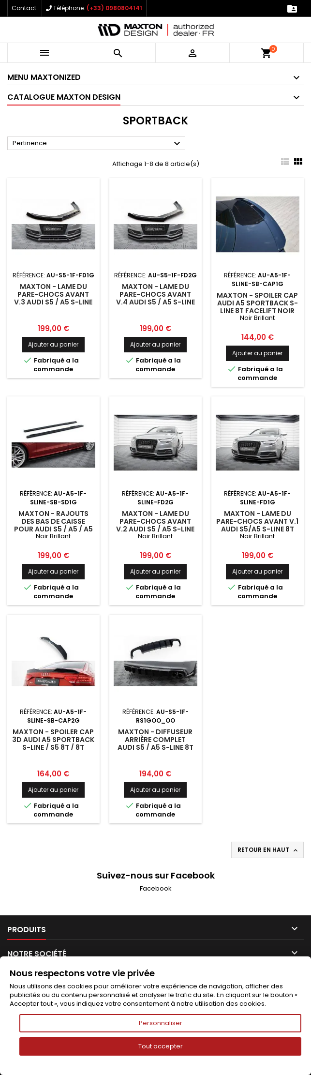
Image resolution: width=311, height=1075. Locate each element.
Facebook (156, 888)
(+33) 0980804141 (114, 8)
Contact (24, 8)
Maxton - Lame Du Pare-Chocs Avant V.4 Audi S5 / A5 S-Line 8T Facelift (155, 298)
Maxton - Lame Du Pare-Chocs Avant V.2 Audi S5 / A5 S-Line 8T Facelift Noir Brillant (155, 529)
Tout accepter (160, 1046)
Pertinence (98, 144)
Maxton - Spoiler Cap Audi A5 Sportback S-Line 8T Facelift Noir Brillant (257, 306)
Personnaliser (160, 1023)
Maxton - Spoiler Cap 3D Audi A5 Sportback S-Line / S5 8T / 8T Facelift (53, 743)
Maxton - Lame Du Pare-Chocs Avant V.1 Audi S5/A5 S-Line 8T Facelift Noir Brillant (257, 525)
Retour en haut (268, 850)
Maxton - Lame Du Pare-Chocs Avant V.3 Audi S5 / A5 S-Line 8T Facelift (53, 298)
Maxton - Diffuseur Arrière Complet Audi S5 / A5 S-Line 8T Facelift (155, 743)
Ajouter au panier (53, 344)
